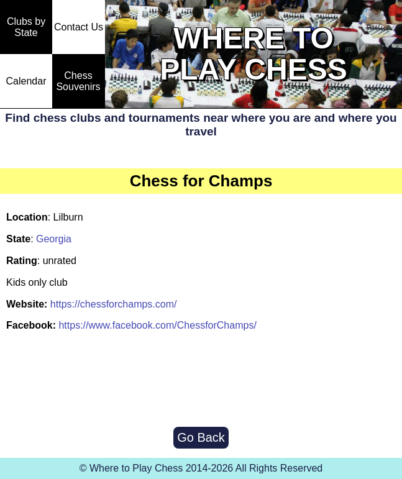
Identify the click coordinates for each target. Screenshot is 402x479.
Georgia (53, 239)
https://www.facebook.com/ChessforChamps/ (157, 325)
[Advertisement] (201, 380)
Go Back (201, 437)
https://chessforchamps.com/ (113, 304)
